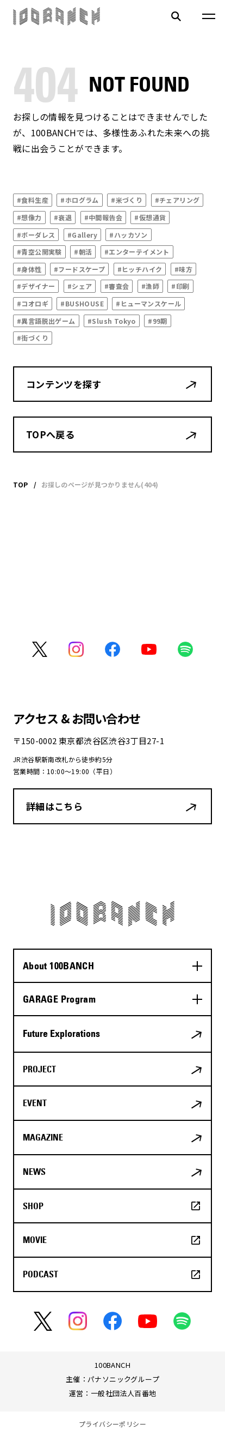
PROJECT (39, 1069)
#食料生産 (32, 199)
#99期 (157, 320)
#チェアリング (177, 199)
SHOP (33, 1205)
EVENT (35, 1102)
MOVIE (35, 1239)
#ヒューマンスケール (148, 303)
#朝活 (83, 251)
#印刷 (180, 286)
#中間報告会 (103, 217)
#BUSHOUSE (82, 303)
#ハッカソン (128, 234)
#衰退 (63, 217)
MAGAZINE (43, 1137)
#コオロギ (32, 303)
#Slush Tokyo (112, 320)
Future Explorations (61, 1033)
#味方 (183, 269)
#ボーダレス (36, 234)
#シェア (79, 286)
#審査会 (116, 286)
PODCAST (40, 1274)
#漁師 (150, 286)
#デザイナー (36, 286)
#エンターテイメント (137, 251)
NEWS (34, 1171)
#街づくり (32, 337)
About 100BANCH (58, 966)
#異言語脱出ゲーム (46, 320)
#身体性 (29, 269)
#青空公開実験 (39, 251)
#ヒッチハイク (139, 269)
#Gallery (82, 234)
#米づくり (126, 199)
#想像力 (29, 217)
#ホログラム (79, 199)
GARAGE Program (59, 999)
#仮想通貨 (150, 217)
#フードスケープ (79, 269)
